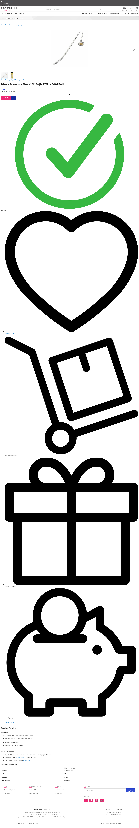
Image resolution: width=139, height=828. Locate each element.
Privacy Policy (33, 793)
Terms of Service (60, 790)
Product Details (9, 722)
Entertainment (7, 13)
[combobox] (73, 9)
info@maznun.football (115, 812)
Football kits (87, 13)
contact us (26, 760)
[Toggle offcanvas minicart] (137, 9)
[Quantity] (69, 94)
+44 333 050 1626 (8, 1)
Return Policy (7, 793)
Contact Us (58, 793)
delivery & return (20, 757)
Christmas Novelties (130, 13)
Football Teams (101, 13)
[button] (10, 5)
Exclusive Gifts (21, 13)
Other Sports (115, 13)
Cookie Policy (33, 790)
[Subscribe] (130, 790)
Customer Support (9, 790)
